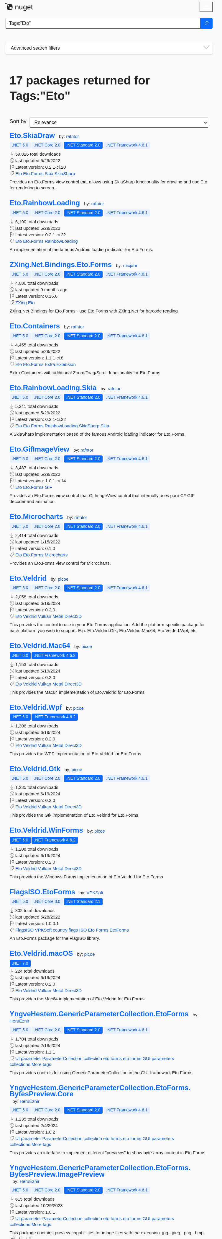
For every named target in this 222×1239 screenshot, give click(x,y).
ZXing (21, 302)
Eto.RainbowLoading (45, 203)
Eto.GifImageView (39, 449)
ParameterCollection (62, 1058)
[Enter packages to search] (102, 23)
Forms (102, 929)
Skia (49, 173)
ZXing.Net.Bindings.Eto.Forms (61, 264)
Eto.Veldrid (28, 578)
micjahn (131, 265)
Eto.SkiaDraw (32, 135)
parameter (31, 1058)
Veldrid (30, 616)
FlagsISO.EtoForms (42, 892)
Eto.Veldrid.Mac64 (40, 645)
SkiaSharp (65, 173)
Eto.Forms (33, 173)
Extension (66, 364)
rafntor (72, 136)
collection (92, 1058)
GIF (48, 487)
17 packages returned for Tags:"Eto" (80, 88)
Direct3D (73, 616)
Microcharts (56, 554)
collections (20, 1064)
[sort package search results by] (118, 122)
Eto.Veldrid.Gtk (35, 769)
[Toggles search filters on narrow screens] (206, 48)
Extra (50, 364)
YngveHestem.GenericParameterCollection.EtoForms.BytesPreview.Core (100, 1091)
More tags (41, 1064)
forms (136, 1058)
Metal (57, 616)
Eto (18, 173)
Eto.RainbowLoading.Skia (53, 388)
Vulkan (44, 616)
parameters (163, 1058)
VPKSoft (95, 892)
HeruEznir (19, 1020)
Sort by (18, 121)
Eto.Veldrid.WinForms (46, 830)
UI (17, 1058)
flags (73, 929)
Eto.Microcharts (36, 516)
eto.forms (112, 1058)
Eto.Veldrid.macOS (41, 953)
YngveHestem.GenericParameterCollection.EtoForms (99, 1014)
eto (126, 1058)
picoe (63, 579)
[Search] (206, 23)
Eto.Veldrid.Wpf (36, 707)
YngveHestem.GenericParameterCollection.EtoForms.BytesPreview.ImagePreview (100, 1171)
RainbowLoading (61, 241)
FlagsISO (24, 929)
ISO (83, 929)
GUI (147, 1058)
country (60, 929)
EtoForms (119, 929)
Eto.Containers (35, 326)
